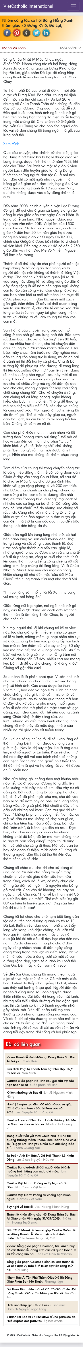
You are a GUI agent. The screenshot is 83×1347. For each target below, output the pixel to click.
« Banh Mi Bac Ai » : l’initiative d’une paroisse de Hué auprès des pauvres (41, 1319)
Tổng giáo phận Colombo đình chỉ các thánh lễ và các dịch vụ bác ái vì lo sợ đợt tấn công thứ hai (40, 1266)
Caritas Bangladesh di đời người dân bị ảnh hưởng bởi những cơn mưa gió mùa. (38, 1169)
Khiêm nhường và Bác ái (24, 1093)
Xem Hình (11, 143)
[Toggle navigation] (73, 6)
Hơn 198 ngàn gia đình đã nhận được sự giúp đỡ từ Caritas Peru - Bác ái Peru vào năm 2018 (39, 1108)
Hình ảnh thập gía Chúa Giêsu (28, 1305)
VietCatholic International (28, 6)
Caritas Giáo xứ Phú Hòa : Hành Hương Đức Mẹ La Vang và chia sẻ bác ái (41, 1122)
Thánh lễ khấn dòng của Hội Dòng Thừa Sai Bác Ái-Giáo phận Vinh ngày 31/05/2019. (41, 1216)
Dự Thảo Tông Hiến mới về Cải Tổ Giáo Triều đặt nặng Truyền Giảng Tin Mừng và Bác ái (41, 1291)
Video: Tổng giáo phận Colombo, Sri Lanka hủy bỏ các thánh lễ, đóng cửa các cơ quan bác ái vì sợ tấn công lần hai (41, 1250)
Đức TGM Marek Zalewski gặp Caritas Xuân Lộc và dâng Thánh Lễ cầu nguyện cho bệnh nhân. (41, 1234)
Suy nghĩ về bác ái (20, 1207)
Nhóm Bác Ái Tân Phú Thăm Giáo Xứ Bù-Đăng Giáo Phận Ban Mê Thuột (40, 1279)
